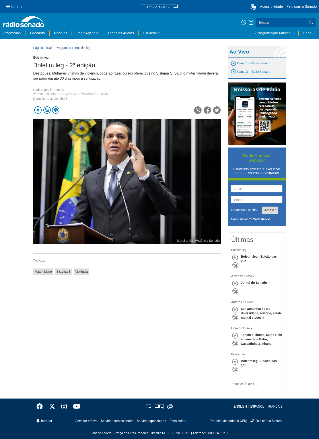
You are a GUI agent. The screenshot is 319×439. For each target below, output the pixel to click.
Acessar (270, 210)
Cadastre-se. (262, 219)
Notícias (60, 33)
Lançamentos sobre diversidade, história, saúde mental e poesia (261, 313)
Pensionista (178, 421)
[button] (254, 7)
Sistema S (63, 271)
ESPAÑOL (257, 406)
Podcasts (37, 33)
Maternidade (43, 271)
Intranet (44, 421)
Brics (307, 33)
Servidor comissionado (117, 421)
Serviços (150, 33)
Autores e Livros (242, 302)
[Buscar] (311, 23)
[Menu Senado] (14, 6)
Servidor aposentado (151, 421)
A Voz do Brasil (241, 276)
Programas (12, 33)
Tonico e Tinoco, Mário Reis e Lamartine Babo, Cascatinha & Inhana (261, 339)
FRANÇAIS (274, 406)
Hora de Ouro (240, 328)
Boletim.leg (239, 250)
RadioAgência (87, 33)
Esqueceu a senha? (245, 210)
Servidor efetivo (86, 421)
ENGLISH (240, 406)
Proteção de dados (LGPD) (228, 421)
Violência (81, 271)
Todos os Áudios (121, 33)
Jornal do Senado (254, 282)
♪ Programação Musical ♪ (274, 33)
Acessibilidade (271, 6)
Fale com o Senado (302, 6)
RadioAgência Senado (48, 90)
